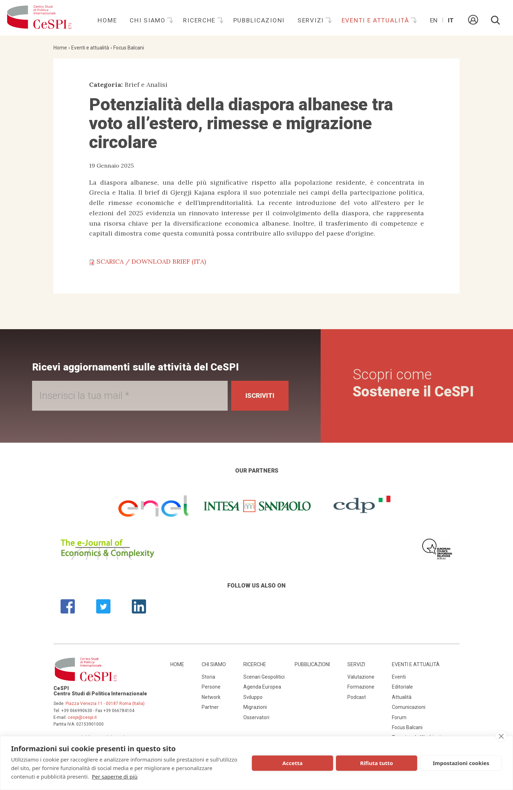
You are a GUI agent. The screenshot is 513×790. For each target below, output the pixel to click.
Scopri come (413, 383)
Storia (208, 677)
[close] (501, 736)
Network (211, 697)
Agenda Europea (262, 687)
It (451, 20)
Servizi (311, 20)
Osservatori (256, 717)
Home (107, 20)
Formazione (360, 687)
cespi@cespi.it (82, 717)
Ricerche (200, 20)
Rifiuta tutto (376, 763)
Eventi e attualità (376, 20)
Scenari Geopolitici (264, 677)
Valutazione (360, 677)
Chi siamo (148, 20)
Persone (211, 687)
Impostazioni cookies (461, 763)
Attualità (401, 697)
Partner (210, 707)
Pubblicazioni (259, 20)
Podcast (356, 697)
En (433, 20)
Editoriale (402, 687)
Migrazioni (255, 707)
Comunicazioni (408, 707)
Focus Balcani (128, 48)
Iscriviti (259, 395)
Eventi (399, 677)
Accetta (293, 763)
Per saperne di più (115, 776)
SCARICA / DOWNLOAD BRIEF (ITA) (151, 261)
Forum (399, 717)
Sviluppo (253, 697)
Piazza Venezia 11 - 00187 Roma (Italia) (105, 703)
